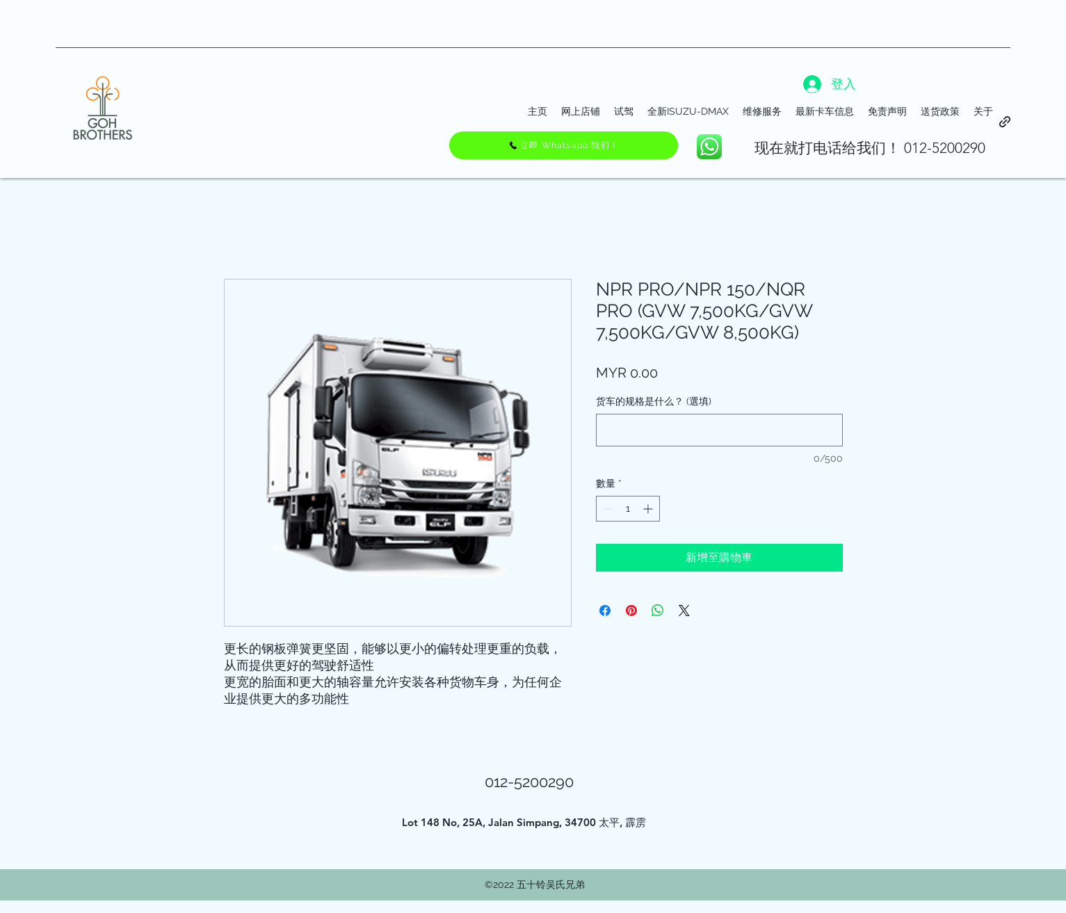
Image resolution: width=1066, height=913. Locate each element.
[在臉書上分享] (605, 610)
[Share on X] (684, 610)
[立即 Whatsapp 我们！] (563, 145)
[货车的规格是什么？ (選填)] (719, 430)
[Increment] (649, 508)
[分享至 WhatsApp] (657, 610)
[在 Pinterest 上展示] (631, 610)
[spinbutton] (627, 508)
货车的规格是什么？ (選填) (653, 401)
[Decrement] (606, 508)
